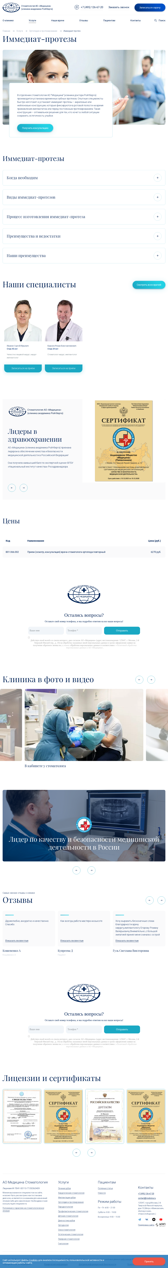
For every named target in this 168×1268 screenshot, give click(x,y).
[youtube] (160, 1219)
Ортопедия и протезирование (71, 1202)
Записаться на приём (23, 368)
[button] (24, 488)
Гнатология (63, 1243)
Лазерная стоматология (69, 1239)
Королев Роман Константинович (62, 346)
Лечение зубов (64, 1188)
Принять (149, 1261)
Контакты (135, 20)
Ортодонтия (63, 1225)
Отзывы (83, 20)
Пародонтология (65, 1207)
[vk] (146, 1219)
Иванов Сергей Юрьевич (18, 346)
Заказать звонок (118, 7)
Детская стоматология (68, 1216)
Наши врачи (57, 20)
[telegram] (139, 1219)
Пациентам (109, 20)
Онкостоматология (66, 1230)
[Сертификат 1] (22, 1116)
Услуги (32, 20)
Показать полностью (16, 940)
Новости (102, 1193)
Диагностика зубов (66, 1220)
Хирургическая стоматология (71, 1193)
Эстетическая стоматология (70, 1234)
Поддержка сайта (146, 1225)
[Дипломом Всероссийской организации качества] (104, 1116)
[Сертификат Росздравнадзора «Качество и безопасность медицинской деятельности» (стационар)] (63, 1116)
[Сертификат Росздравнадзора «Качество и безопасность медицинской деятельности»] (146, 1116)
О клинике (8, 20)
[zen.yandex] (153, 1219)
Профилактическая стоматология (73, 1211)
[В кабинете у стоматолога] (84, 725)
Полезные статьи (105, 1188)
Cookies (33, 1260)
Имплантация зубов (67, 1197)
